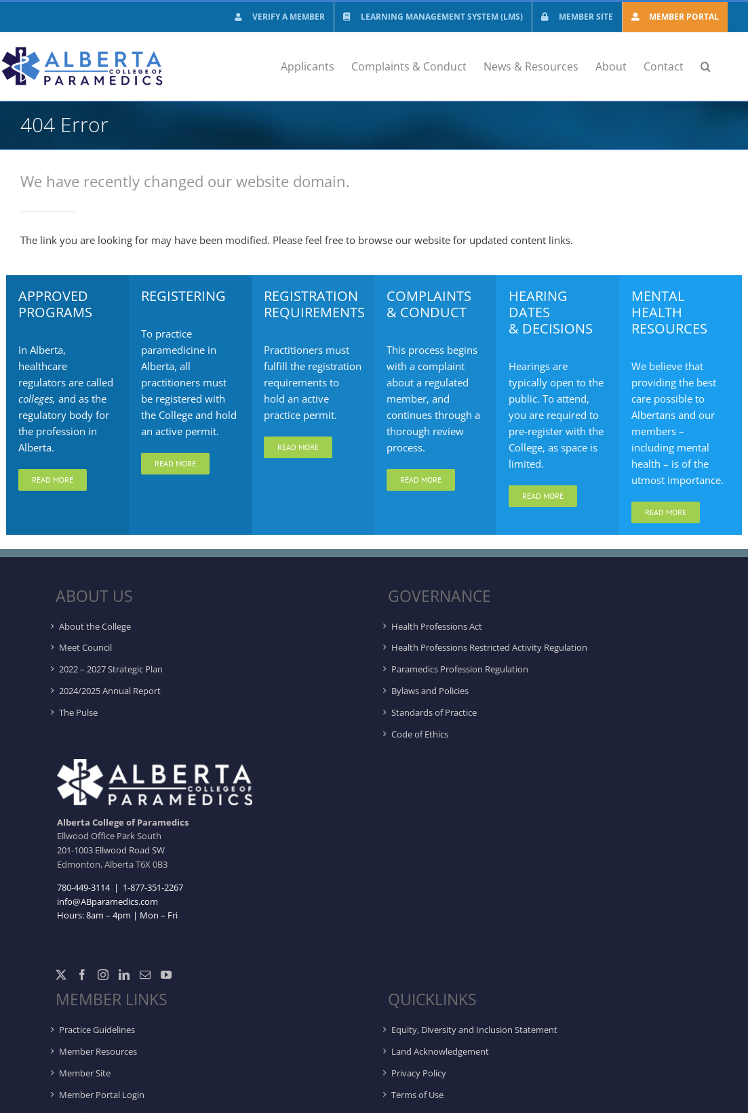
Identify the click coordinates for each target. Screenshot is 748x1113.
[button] (706, 66)
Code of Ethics (419, 734)
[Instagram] (103, 974)
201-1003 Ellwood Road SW (111, 850)
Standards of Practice (434, 712)
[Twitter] (61, 974)
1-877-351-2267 (152, 887)
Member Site (85, 1073)
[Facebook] (82, 974)
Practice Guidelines (97, 1030)
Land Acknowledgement (440, 1051)
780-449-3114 (83, 887)
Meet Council (85, 647)
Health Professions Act (436, 626)
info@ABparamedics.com (107, 901)
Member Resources (98, 1051)
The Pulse (78, 712)
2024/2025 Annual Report (110, 691)
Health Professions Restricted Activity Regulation (489, 647)
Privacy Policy (418, 1073)
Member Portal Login (101, 1095)
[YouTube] (166, 974)
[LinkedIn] (124, 974)
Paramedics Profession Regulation (459, 669)
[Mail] (145, 974)
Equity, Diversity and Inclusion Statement (474, 1030)
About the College (95, 626)
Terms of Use (417, 1095)
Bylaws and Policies (430, 691)
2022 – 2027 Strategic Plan (111, 669)
